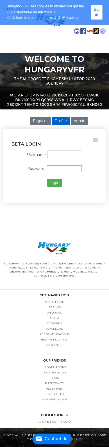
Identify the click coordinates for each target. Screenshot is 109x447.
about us (54, 312)
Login (54, 183)
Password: (36, 168)
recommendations (54, 334)
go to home (54, 301)
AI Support (54, 345)
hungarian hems (54, 399)
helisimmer (54, 388)
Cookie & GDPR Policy (55, 421)
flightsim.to (54, 383)
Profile (61, 121)
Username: (36, 155)
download (54, 328)
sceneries (54, 323)
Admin (79, 121)
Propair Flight (54, 372)
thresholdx (54, 394)
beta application (54, 339)
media (54, 318)
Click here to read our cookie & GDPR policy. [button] (43, 18)
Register (40, 121)
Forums (54, 307)
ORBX (54, 377)
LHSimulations (54, 367)
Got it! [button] (97, 12)
